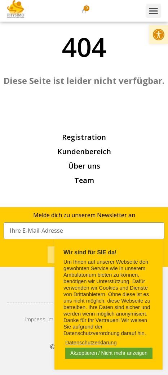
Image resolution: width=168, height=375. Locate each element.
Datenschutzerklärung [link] (91, 342)
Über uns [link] (84, 166)
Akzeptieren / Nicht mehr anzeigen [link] (108, 353)
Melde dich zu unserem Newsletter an (84, 215)
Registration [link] (84, 137)
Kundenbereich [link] (84, 151)
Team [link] (84, 180)
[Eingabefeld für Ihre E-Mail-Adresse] (84, 230)
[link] (158, 34)
